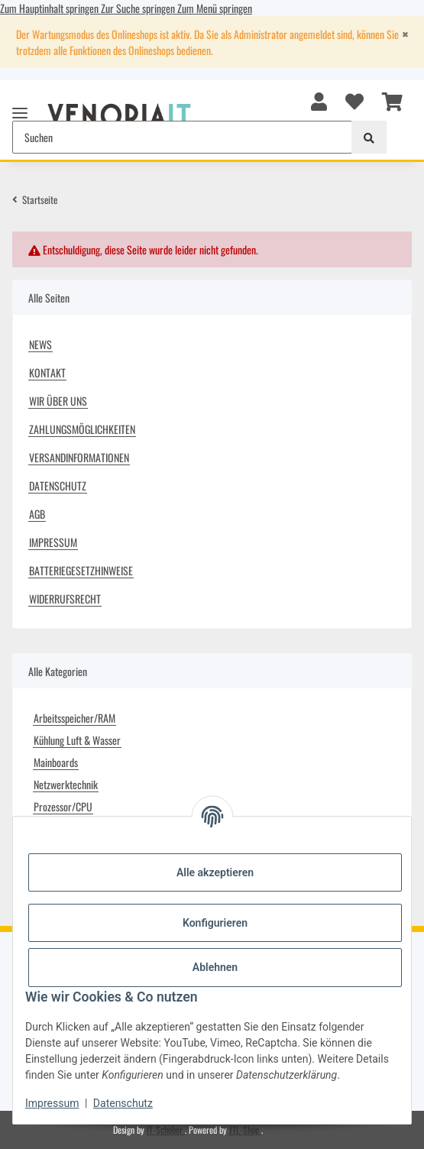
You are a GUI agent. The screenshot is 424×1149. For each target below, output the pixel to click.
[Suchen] (369, 137)
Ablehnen (215, 967)
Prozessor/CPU (63, 806)
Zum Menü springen (214, 8)
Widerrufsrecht (65, 599)
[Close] (405, 34)
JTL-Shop (245, 1129)
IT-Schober (166, 1129)
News (40, 344)
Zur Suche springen (139, 8)
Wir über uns (58, 401)
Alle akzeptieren (215, 872)
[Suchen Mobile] (182, 137)
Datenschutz (123, 1103)
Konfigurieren (215, 923)
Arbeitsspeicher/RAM (74, 718)
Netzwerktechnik (66, 784)
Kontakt (47, 372)
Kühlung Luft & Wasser (77, 740)
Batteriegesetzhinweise (81, 570)
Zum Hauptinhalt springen (50, 8)
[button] (319, 100)
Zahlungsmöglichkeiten (82, 429)
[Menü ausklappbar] (20, 106)
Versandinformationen (79, 457)
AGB (37, 514)
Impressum (52, 1103)
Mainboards (56, 762)
